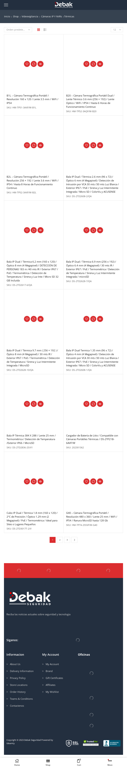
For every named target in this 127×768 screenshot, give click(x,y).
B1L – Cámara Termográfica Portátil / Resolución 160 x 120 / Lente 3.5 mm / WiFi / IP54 (34, 99)
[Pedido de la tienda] (18, 29)
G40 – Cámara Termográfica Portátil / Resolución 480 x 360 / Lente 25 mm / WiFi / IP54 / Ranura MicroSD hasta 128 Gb (93, 529)
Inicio (7, 16)
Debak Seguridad (32, 753)
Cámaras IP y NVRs (51, 16)
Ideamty (10, 756)
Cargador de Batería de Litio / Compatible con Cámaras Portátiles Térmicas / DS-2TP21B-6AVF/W (92, 451)
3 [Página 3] (67, 553)
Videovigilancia (30, 16)
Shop (16, 16)
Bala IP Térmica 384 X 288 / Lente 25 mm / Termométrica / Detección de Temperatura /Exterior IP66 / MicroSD (33, 451)
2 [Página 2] (60, 553)
